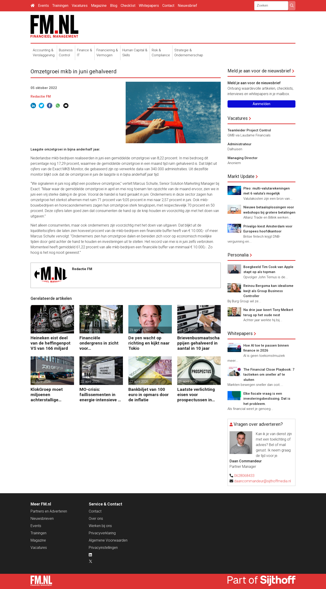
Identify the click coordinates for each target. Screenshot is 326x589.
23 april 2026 (89, 330)
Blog (113, 5)
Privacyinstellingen (103, 547)
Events (43, 5)
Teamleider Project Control (249, 130)
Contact (168, 5)
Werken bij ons (100, 526)
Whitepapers (149, 5)
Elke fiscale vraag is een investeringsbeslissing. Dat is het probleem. (266, 399)
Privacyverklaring (102, 533)
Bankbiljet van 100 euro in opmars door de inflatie (148, 394)
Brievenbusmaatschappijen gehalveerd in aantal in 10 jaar (198, 343)
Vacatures (80, 5)
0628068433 (244, 475)
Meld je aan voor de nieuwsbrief (259, 71)
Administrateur (240, 144)
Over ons (96, 518)
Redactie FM (41, 96)
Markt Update (241, 176)
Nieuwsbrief (187, 5)
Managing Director (243, 158)
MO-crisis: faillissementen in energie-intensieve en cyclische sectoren (101, 394)
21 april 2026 (187, 382)
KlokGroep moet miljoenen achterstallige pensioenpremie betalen (47, 394)
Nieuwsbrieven (42, 518)
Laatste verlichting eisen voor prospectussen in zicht (196, 394)
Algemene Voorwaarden (108, 540)
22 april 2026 (40, 382)
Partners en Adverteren (49, 511)
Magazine (99, 5)
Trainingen (60, 5)
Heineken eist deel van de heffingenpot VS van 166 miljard (50, 343)
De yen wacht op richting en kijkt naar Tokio (149, 343)
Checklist (128, 5)
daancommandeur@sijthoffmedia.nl (262, 481)
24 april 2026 (40, 330)
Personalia (238, 255)
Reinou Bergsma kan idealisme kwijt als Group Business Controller (268, 291)
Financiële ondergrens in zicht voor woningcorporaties (98, 343)
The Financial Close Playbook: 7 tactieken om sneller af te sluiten (269, 374)
